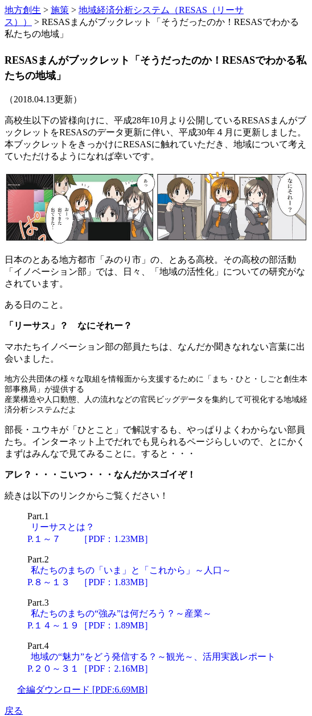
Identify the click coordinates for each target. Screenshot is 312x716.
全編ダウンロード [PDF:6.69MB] (82, 689)
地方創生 (23, 10)
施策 (60, 10)
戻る (14, 710)
